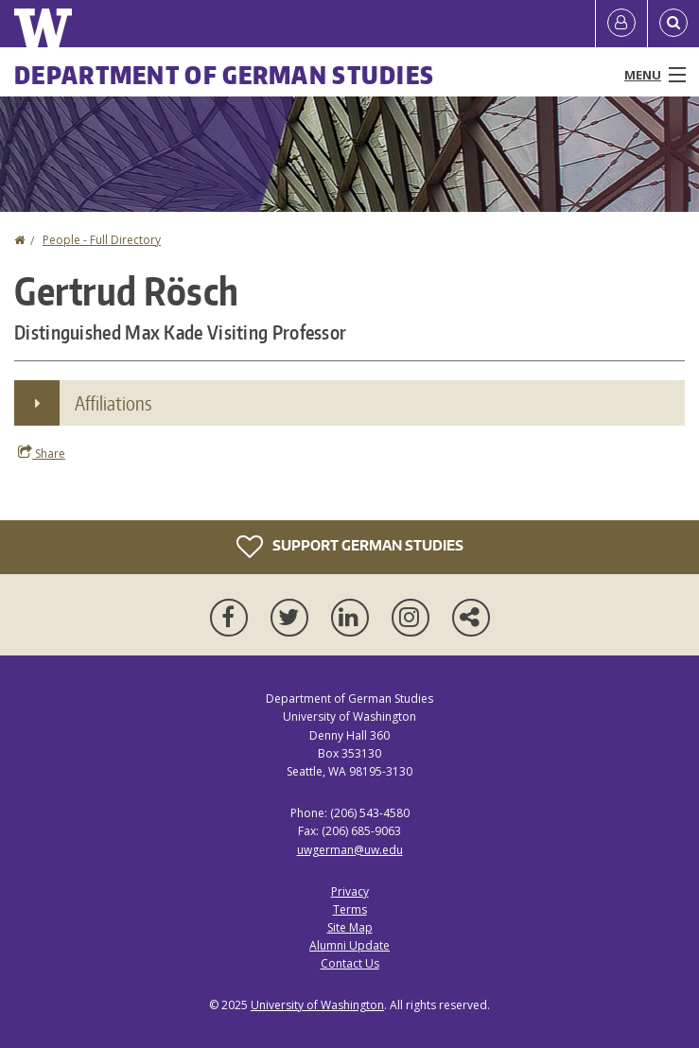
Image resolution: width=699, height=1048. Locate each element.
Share (41, 453)
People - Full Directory (102, 240)
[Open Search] (673, 23)
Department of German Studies (224, 74)
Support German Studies (349, 546)
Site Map (350, 927)
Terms (350, 909)
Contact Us (350, 963)
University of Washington (317, 1005)
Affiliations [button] (113, 403)
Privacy (350, 891)
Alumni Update (349, 945)
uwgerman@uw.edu (350, 850)
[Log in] (621, 23)
